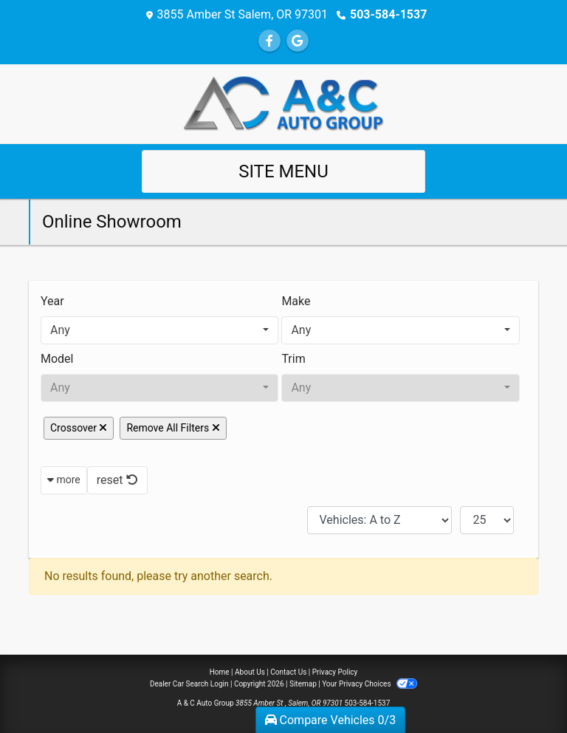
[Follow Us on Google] (297, 41)
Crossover (78, 428)
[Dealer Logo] (283, 103)
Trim (293, 359)
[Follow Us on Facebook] (269, 41)
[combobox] (159, 330)
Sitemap (303, 684)
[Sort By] (379, 520)
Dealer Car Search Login (189, 684)
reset (117, 480)
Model (57, 359)
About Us (250, 672)
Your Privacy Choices (369, 684)
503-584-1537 (388, 14)
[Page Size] (487, 520)
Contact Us (288, 672)
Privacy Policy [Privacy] (335, 672)
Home (220, 672)
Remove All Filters (172, 428)
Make (295, 301)
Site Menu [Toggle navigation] (283, 171)
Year (52, 301)
